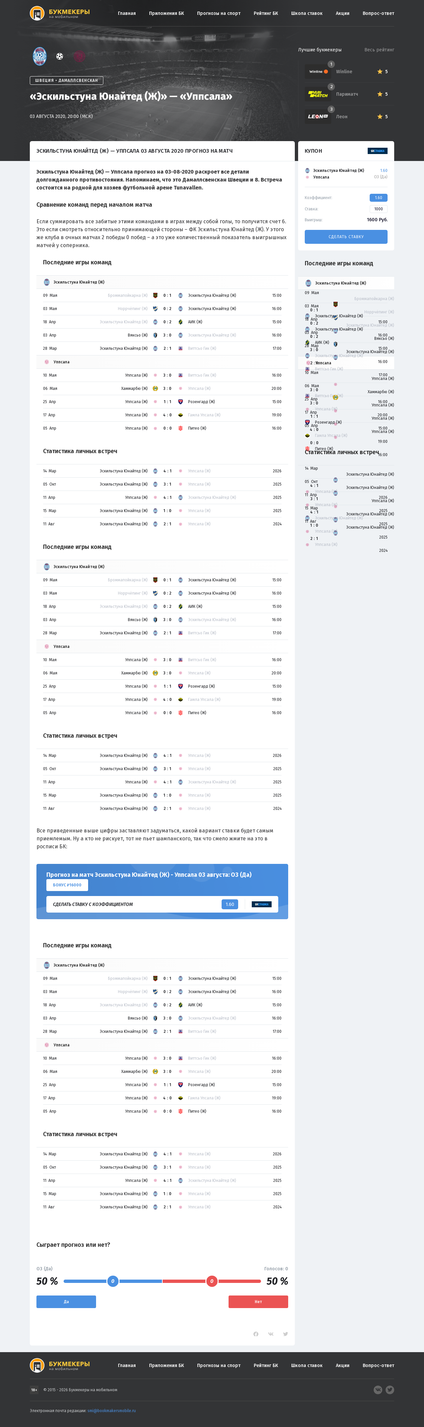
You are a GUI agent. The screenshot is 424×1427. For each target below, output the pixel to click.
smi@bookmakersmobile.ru (111, 1410)
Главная (127, 13)
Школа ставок (307, 13)
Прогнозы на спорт (218, 13)
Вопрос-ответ (378, 13)
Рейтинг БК (266, 13)
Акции (342, 13)
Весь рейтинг (379, 50)
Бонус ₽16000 (67, 885)
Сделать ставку (346, 237)
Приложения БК (166, 13)
